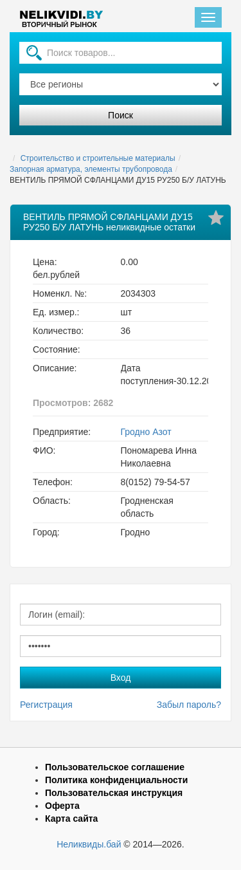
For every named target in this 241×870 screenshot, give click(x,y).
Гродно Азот (146, 432)
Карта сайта (71, 818)
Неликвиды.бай (89, 844)
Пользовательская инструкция (114, 793)
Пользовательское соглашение (114, 767)
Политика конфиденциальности (116, 780)
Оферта (62, 806)
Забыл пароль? (189, 704)
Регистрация (46, 704)
